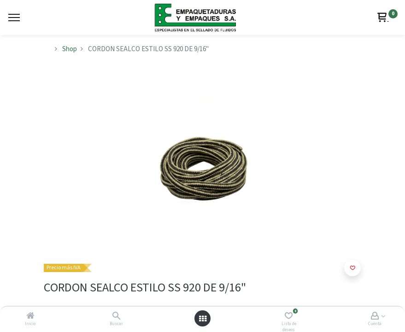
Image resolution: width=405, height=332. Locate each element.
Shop (69, 49)
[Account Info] (374, 316)
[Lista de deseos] (288, 316)
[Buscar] (116, 316)
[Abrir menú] (202, 318)
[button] (352, 268)
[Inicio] (30, 316)
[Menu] (14, 17)
